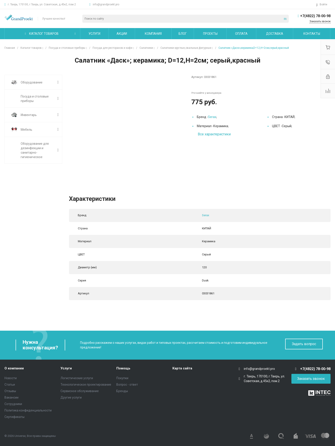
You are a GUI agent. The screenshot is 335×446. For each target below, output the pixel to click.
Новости (10, 378)
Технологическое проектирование (86, 384)
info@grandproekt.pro (106, 4)
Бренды (122, 391)
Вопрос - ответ (127, 384)
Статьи (9, 384)
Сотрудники (13, 404)
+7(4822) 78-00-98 (315, 16)
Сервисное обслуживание (80, 391)
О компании (14, 368)
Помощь (123, 368)
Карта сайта (182, 368)
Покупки (122, 378)
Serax (212, 117)
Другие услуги (71, 397)
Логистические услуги (77, 378)
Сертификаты (14, 417)
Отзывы (10, 391)
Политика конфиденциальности (28, 410)
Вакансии (11, 397)
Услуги (66, 368)
